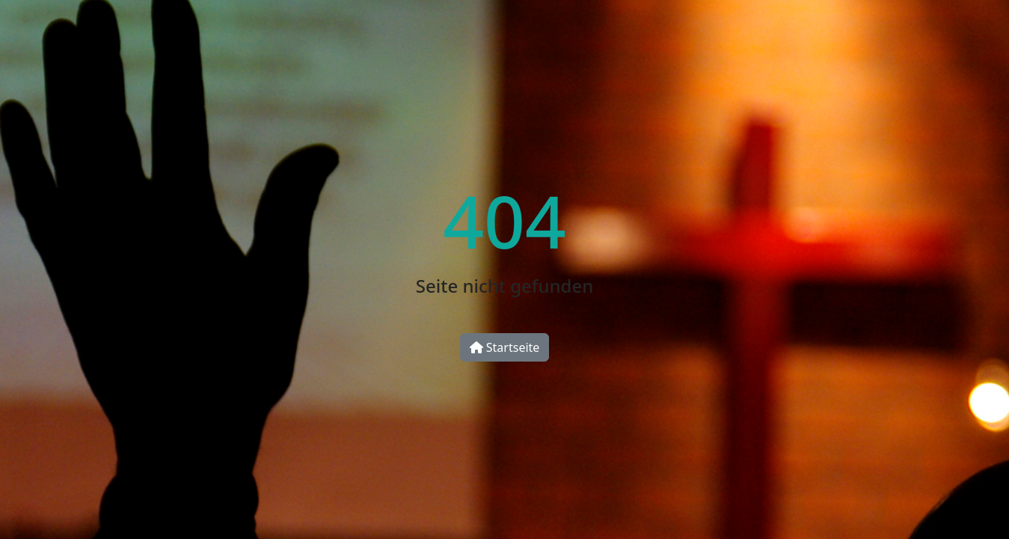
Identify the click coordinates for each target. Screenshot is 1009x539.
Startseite (505, 347)
